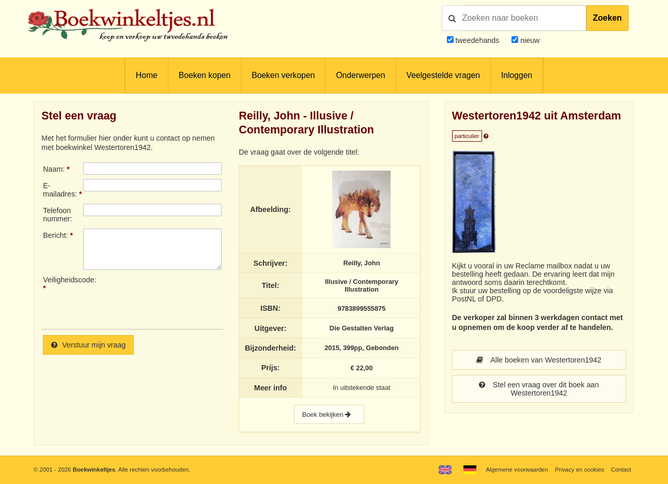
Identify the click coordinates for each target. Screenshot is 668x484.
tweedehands (478, 40)
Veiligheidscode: (63, 280)
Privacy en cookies (579, 469)
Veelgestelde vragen (443, 75)
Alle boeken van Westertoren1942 (538, 360)
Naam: (54, 169)
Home (147, 75)
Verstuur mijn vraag (88, 345)
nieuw (528, 40)
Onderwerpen (360, 75)
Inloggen (516, 75)
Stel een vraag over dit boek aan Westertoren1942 (539, 389)
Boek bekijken (329, 414)
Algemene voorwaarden (517, 469)
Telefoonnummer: (57, 214)
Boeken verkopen (283, 75)
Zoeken (607, 17)
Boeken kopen (204, 75)
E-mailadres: (60, 190)
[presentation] (169, 298)
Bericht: (55, 235)
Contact (621, 469)
